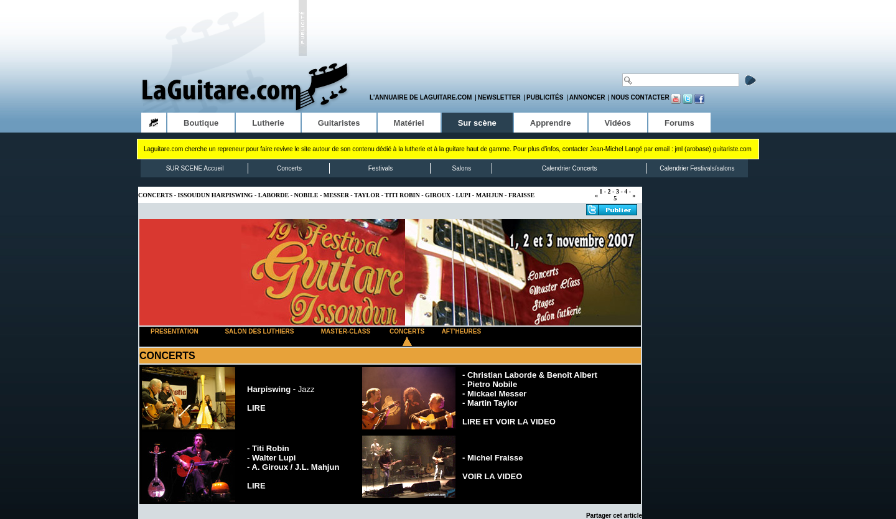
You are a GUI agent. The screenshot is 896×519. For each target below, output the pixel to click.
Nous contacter (640, 97)
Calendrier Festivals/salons (697, 168)
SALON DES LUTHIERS (259, 331)
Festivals (380, 168)
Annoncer (587, 97)
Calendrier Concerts (569, 168)
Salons (462, 168)
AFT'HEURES (462, 331)
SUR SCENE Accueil (195, 168)
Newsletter (499, 97)
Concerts (289, 168)
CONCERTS (407, 331)
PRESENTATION (174, 331)
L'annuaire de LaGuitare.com (421, 97)
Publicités (544, 97)
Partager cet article (614, 515)
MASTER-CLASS (345, 331)
